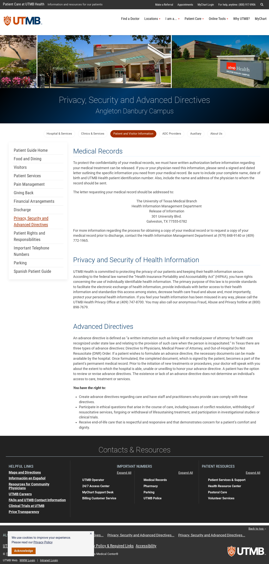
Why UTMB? (241, 19)
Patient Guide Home (31, 150)
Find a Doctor (130, 19)
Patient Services (27, 175)
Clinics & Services (92, 133)
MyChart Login (206, 4)
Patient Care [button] (194, 19)
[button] (91, 533)
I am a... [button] (172, 19)
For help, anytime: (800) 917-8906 (236, 4)
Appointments (185, 4)
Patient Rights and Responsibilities (29, 236)
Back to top (257, 528)
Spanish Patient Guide (32, 271)
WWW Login (27, 560)
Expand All (124, 473)
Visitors (20, 167)
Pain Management (29, 184)
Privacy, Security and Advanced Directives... (140, 535)
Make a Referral (164, 4)
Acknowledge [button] (23, 551)
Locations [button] (152, 19)
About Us (216, 133)
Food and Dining (27, 158)
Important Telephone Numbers (31, 251)
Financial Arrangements (34, 201)
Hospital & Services (59, 133)
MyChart (260, 19)
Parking (20, 262)
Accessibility (146, 546)
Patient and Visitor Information (133, 133)
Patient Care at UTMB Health (23, 4)
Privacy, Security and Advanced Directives (31, 221)
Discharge (22, 209)
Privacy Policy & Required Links (108, 546)
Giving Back (23, 192)
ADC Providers (171, 133)
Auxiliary (195, 133)
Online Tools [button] (218, 19)
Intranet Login (49, 560)
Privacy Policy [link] (43, 542)
